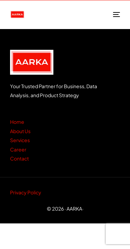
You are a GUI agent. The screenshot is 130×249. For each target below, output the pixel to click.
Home (17, 122)
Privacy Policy (25, 192)
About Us (20, 131)
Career (18, 149)
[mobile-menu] (116, 14)
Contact (19, 158)
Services (20, 140)
